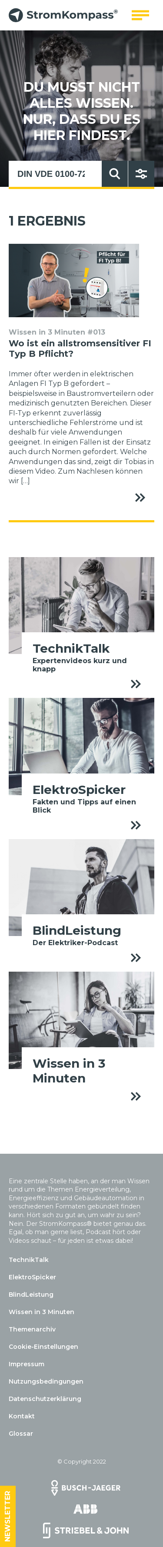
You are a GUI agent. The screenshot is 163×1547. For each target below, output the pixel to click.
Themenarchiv (32, 1329)
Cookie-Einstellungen (43, 1347)
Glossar (21, 1433)
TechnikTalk (29, 1260)
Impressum (26, 1364)
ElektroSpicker (32, 1277)
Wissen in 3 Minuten (41, 1312)
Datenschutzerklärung (45, 1399)
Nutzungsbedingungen (46, 1381)
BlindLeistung (31, 1294)
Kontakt (22, 1416)
